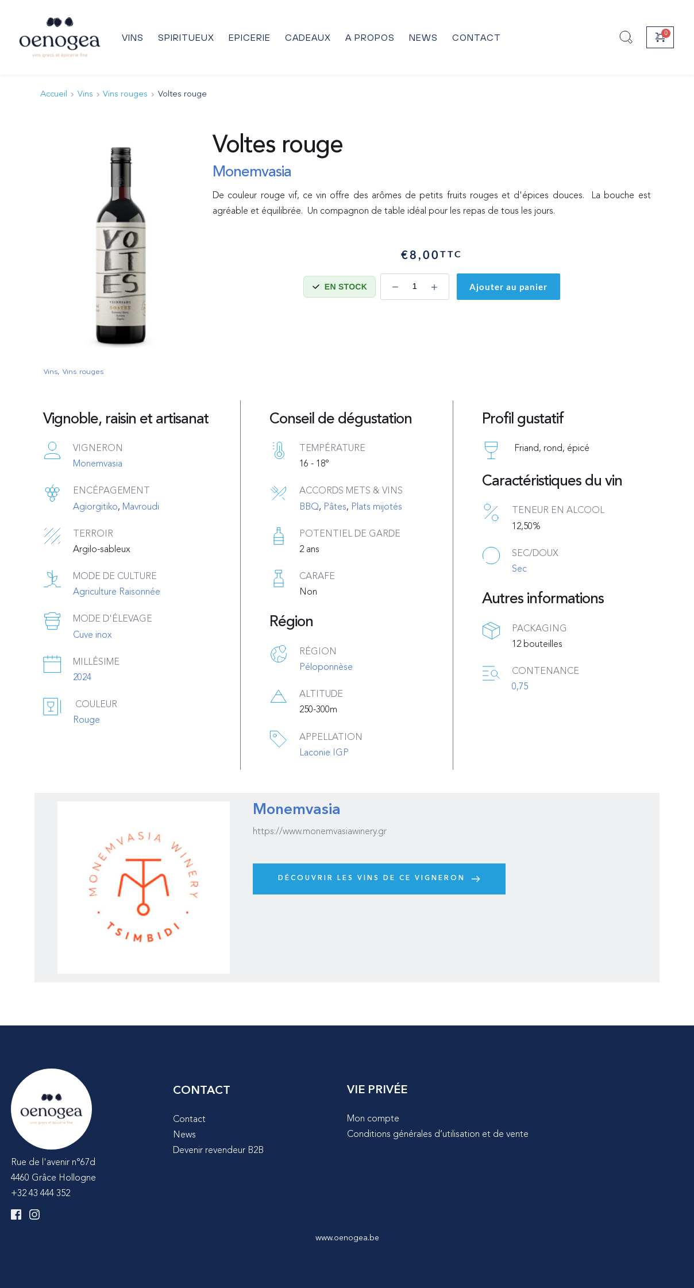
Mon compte (373, 1119)
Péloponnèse (326, 667)
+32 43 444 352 (40, 1193)
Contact (189, 1119)
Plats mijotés (376, 507)
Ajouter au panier (508, 286)
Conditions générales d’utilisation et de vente (438, 1134)
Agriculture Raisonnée (116, 592)
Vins (50, 371)
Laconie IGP (324, 753)
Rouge (86, 720)
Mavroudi (140, 507)
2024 (82, 677)
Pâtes (334, 507)
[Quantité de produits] (414, 286)
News (184, 1135)
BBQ (309, 507)
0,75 (520, 687)
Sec (519, 569)
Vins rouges (82, 371)
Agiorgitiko (95, 507)
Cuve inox (92, 635)
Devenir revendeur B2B (218, 1150)
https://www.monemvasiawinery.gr (320, 831)
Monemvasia (252, 172)
